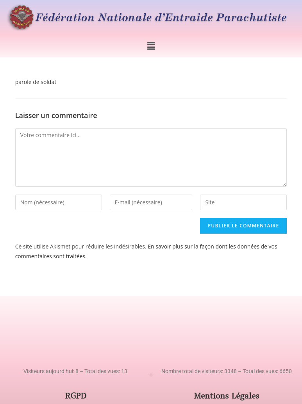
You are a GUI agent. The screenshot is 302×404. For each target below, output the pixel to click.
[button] (150, 45)
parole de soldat (36, 82)
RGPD (75, 396)
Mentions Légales (226, 396)
